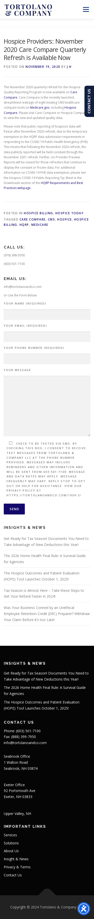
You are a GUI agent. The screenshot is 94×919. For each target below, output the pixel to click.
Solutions (11, 843)
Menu (85, 9)
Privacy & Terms (17, 867)
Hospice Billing (38, 213)
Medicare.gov (39, 107)
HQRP (24, 225)
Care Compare (33, 219)
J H (69, 67)
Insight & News (16, 858)
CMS (51, 219)
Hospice (64, 219)
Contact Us (13, 875)
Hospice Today (69, 213)
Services (10, 835)
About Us (11, 850)
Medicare (39, 225)
